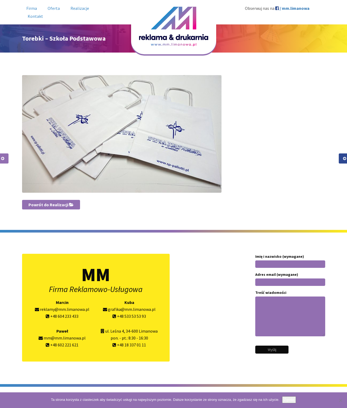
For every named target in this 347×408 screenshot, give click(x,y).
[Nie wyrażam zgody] (340, 400)
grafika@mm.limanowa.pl (129, 309)
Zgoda (289, 400)
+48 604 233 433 (62, 316)
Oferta (54, 8)
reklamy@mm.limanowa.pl (62, 309)
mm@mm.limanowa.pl (62, 338)
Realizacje (79, 8)
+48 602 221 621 (62, 344)
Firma (31, 8)
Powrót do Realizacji (51, 204)
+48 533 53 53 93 (129, 316)
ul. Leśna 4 (114, 331)
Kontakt (35, 16)
